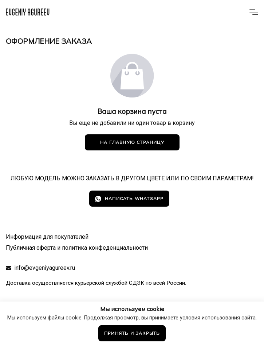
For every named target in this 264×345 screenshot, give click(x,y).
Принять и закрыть (132, 333)
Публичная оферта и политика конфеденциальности (77, 247)
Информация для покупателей (47, 236)
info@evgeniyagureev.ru (44, 267)
